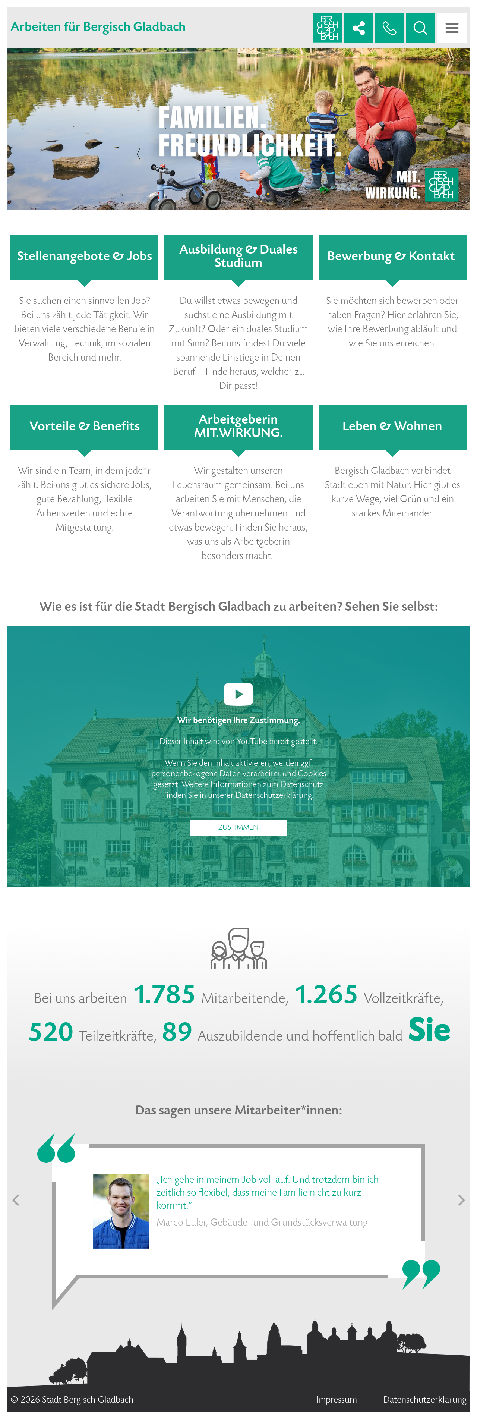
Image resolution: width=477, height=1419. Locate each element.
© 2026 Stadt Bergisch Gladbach (71, 1400)
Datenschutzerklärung (274, 796)
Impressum (336, 1400)
